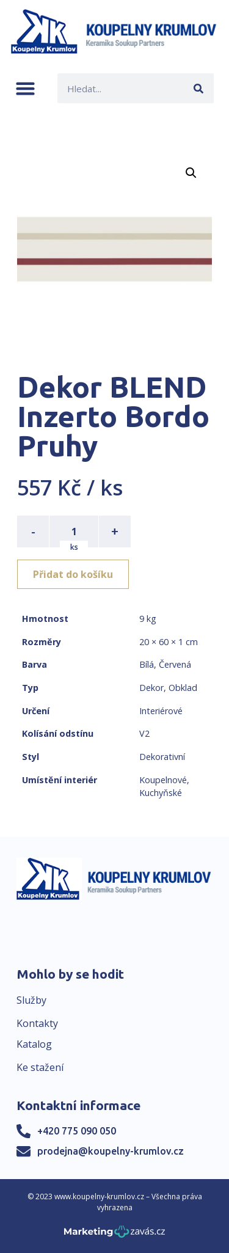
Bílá (146, 664)
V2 (144, 733)
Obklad (183, 687)
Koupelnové (163, 780)
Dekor (151, 687)
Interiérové (161, 711)
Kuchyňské (160, 792)
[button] (25, 88)
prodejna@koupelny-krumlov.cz (110, 1150)
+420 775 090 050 (76, 1130)
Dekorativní (162, 756)
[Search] (199, 88)
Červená (175, 664)
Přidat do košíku (73, 574)
